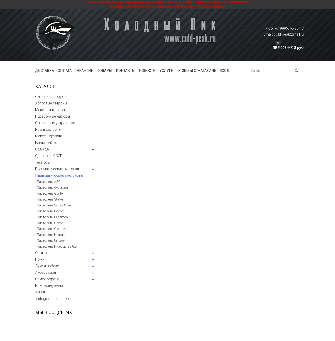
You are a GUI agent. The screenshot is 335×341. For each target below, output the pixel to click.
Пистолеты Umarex (51, 240)
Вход (225, 70)
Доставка (44, 70)
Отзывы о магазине (196, 70)
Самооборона (47, 279)
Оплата (65, 70)
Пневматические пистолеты (59, 175)
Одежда (42, 149)
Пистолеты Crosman (52, 217)
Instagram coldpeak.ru (53, 299)
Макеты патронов (50, 110)
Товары (104, 70)
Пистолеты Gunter (50, 193)
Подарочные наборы (52, 116)
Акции (40, 292)
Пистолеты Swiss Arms (54, 205)
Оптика (41, 253)
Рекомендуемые (49, 285)
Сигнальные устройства (55, 123)
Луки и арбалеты (49, 266)
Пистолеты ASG (49, 182)
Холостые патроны (51, 103)
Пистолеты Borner (50, 211)
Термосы (42, 162)
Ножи (39, 259)
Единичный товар (49, 142)
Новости (147, 70)
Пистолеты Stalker (50, 199)
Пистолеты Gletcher (51, 229)
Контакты (125, 70)
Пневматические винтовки (57, 169)
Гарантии (84, 70)
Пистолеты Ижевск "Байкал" (58, 246)
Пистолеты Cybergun (52, 187)
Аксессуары (45, 272)
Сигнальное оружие (51, 96)
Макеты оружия (48, 136)
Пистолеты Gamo (50, 223)
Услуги (166, 70)
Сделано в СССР (48, 156)
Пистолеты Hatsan (51, 235)
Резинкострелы (48, 129)
